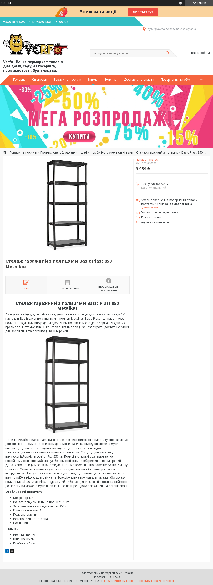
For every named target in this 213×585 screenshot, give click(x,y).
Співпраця (39, 79)
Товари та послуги (67, 79)
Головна (19, 79)
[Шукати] (167, 53)
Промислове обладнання (58, 152)
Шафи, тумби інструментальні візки (106, 152)
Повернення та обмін (176, 79)
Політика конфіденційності (156, 581)
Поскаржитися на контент (119, 581)
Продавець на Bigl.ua (106, 577)
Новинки (111, 79)
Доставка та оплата (139, 79)
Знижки (93, 79)
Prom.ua (128, 573)
